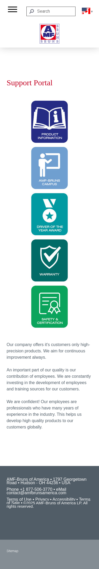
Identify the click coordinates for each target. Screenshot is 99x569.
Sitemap (12, 551)
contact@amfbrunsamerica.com (36, 493)
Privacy (42, 499)
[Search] (51, 11)
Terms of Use (19, 499)
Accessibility (64, 499)
